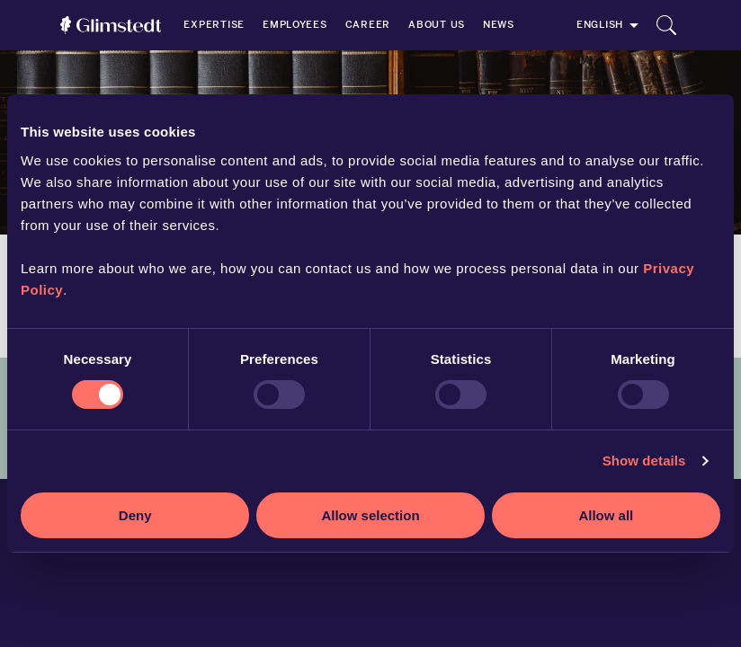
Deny (135, 515)
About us (436, 24)
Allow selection (370, 515)
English (599, 24)
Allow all (605, 515)
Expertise (214, 24)
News (498, 24)
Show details (644, 460)
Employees (295, 24)
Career (367, 24)
